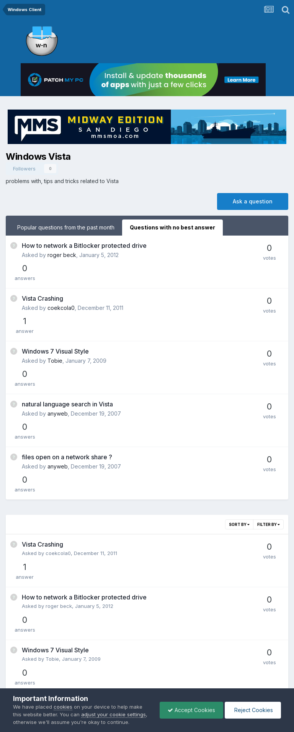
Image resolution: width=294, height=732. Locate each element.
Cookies (172, 674)
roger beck (61, 255)
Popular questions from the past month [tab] (65, 227)
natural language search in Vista (67, 344)
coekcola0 (61, 288)
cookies (63, 707)
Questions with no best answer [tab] (172, 227)
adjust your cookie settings (113, 714)
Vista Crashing (42, 278)
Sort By (239, 424)
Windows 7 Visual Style (55, 311)
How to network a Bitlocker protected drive (84, 245)
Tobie (54, 320)
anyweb (57, 353)
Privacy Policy (136, 674)
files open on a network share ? (67, 376)
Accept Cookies (191, 710)
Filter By (268, 424)
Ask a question (253, 201)
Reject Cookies (253, 710)
